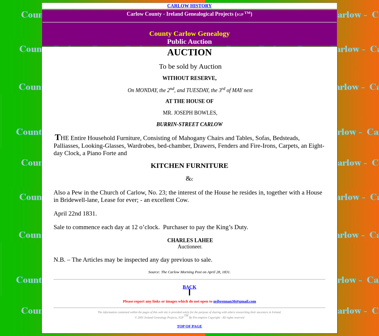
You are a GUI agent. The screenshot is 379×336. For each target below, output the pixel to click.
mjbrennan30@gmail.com (234, 301)
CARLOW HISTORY (189, 5)
